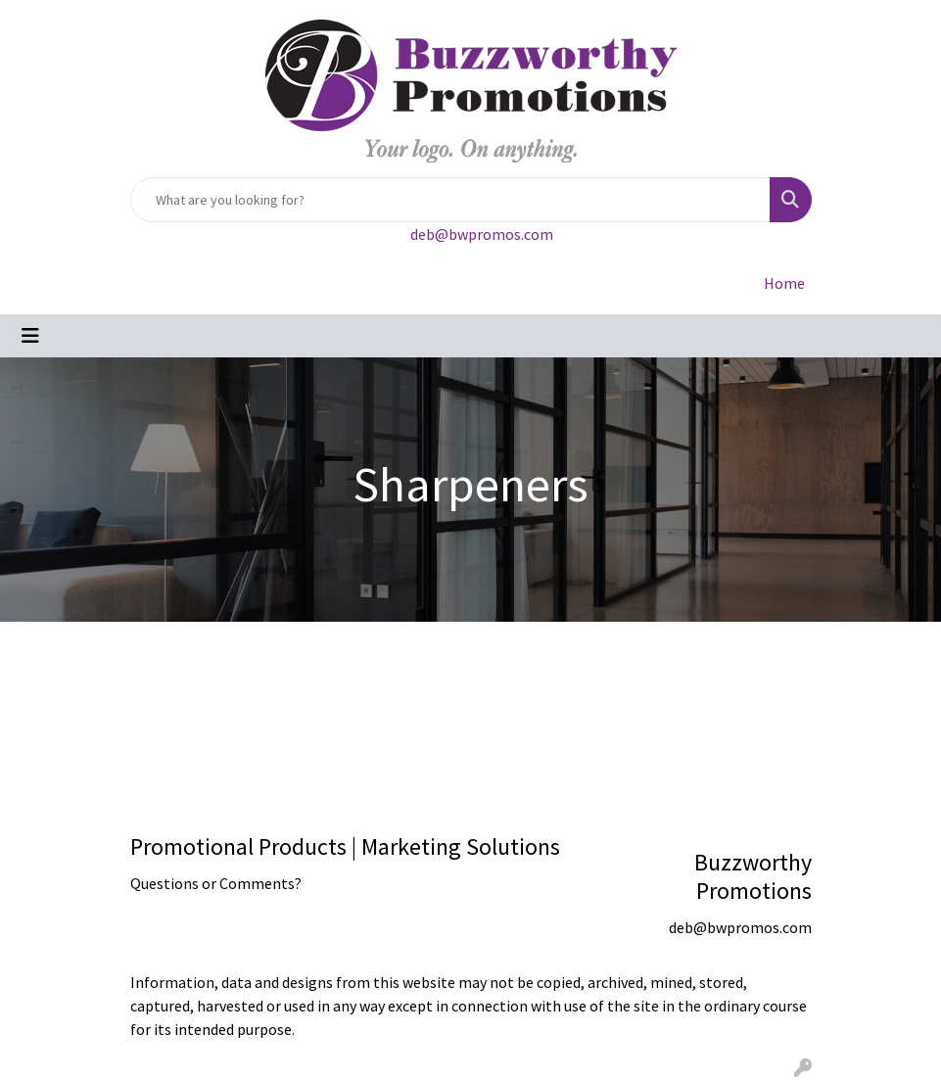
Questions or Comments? (216, 883)
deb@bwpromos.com (481, 234)
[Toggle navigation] (30, 336)
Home (784, 283)
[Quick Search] (450, 199)
